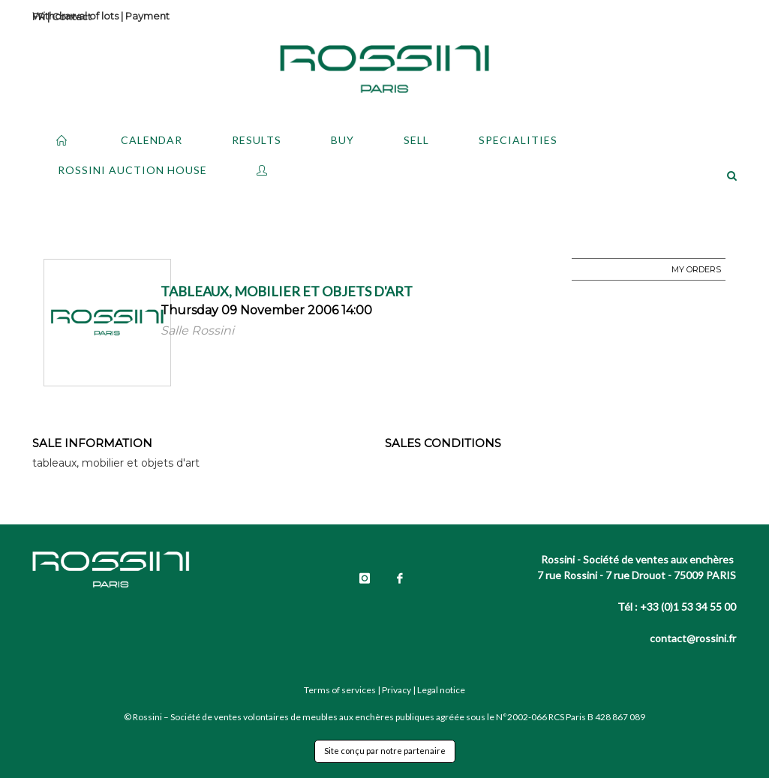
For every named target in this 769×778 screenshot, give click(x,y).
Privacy (396, 689)
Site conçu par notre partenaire (385, 750)
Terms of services (340, 689)
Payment (147, 16)
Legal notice (441, 689)
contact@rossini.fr (693, 638)
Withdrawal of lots (75, 16)
